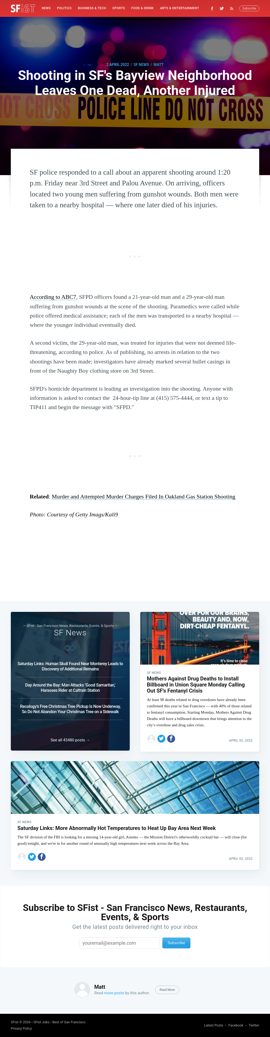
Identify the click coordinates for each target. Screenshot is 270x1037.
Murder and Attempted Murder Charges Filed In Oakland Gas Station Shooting (143, 496)
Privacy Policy (21, 1028)
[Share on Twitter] (161, 736)
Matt (158, 65)
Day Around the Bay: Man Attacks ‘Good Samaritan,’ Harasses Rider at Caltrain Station (70, 686)
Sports (118, 8)
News (46, 8)
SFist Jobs (41, 1022)
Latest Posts (213, 1025)
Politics (64, 8)
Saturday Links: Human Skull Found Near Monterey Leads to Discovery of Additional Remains (70, 664)
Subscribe (249, 8)
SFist (14, 1022)
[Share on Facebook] (171, 736)
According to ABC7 (53, 297)
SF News (141, 65)
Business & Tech (92, 8)
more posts (114, 993)
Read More (167, 990)
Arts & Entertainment (179, 8)
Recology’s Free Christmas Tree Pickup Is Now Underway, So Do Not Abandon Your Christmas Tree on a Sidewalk (70, 707)
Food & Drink (142, 8)
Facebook (235, 1025)
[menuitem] (46, 8)
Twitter (254, 1025)
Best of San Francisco (68, 1022)
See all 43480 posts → (70, 739)
